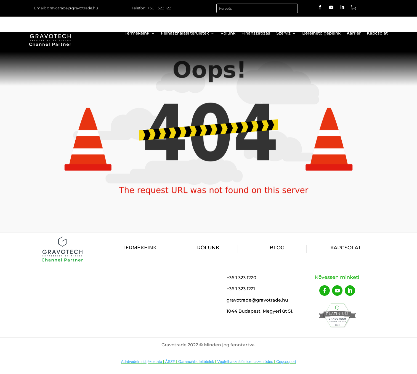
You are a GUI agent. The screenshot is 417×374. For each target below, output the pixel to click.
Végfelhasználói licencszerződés (245, 361)
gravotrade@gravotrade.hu (72, 8)
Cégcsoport (286, 361)
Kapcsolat (377, 33)
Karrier (354, 33)
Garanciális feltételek (196, 361)
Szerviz (283, 33)
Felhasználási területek (185, 33)
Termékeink (137, 33)
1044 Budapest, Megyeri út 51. (260, 311)
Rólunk (228, 33)
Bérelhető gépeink (321, 33)
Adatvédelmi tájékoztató (141, 361)
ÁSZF (170, 361)
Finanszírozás (255, 33)
